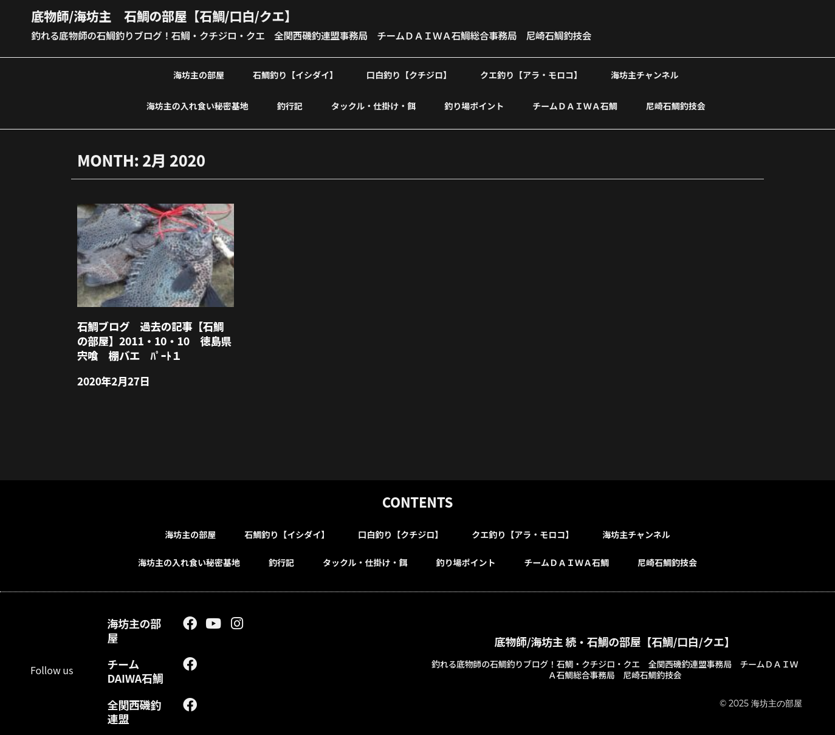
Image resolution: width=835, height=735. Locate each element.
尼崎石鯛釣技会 (676, 104)
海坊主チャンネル (645, 73)
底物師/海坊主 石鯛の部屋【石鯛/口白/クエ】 (170, 15)
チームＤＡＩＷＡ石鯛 (574, 104)
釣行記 (290, 104)
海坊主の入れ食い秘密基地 (197, 104)
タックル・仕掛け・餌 (373, 104)
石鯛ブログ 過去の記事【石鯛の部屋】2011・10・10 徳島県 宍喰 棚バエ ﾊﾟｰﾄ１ (153, 339)
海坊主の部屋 (198, 73)
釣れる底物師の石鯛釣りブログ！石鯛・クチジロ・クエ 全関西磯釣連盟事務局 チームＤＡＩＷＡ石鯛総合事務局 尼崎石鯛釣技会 (317, 34)
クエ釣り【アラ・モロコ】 (531, 73)
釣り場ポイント (474, 104)
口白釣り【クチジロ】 (409, 73)
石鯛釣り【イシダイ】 (295, 73)
